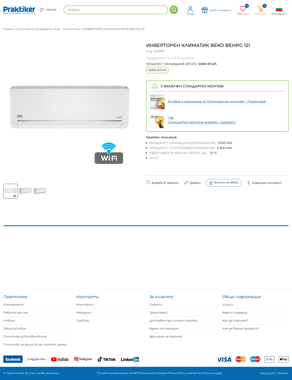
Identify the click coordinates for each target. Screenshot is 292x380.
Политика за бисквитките (25, 336)
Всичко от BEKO (223, 183)
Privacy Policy (176, 373)
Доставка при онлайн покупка (173, 320)
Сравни (192, 183)
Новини (9, 320)
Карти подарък (234, 312)
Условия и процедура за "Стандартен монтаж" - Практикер (217, 101)
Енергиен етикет (264, 183)
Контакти (85, 304)
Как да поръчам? (235, 320)
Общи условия (14, 328)
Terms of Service (203, 373)
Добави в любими (162, 183)
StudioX (283, 373)
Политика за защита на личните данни (35, 344)
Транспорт (158, 312)
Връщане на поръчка (165, 336)
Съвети (155, 304)
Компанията (13, 304)
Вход (190, 10)
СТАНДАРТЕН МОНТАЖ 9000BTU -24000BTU (202, 122)
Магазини (83, 312)
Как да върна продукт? (241, 328)
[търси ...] (116, 9)
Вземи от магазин (163, 328)
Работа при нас (15, 312)
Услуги (227, 304)
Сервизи (82, 320)
